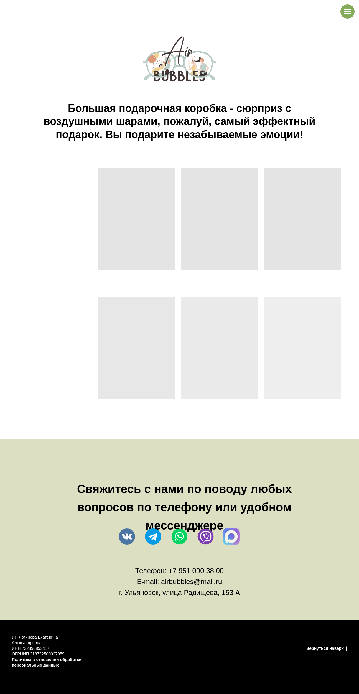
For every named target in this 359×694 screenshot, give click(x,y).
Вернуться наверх (326, 648)
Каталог (238, 648)
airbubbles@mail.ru (191, 582)
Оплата (120, 648)
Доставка (210, 648)
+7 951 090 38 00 (196, 571)
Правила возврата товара (164, 648)
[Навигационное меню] (347, 11)
